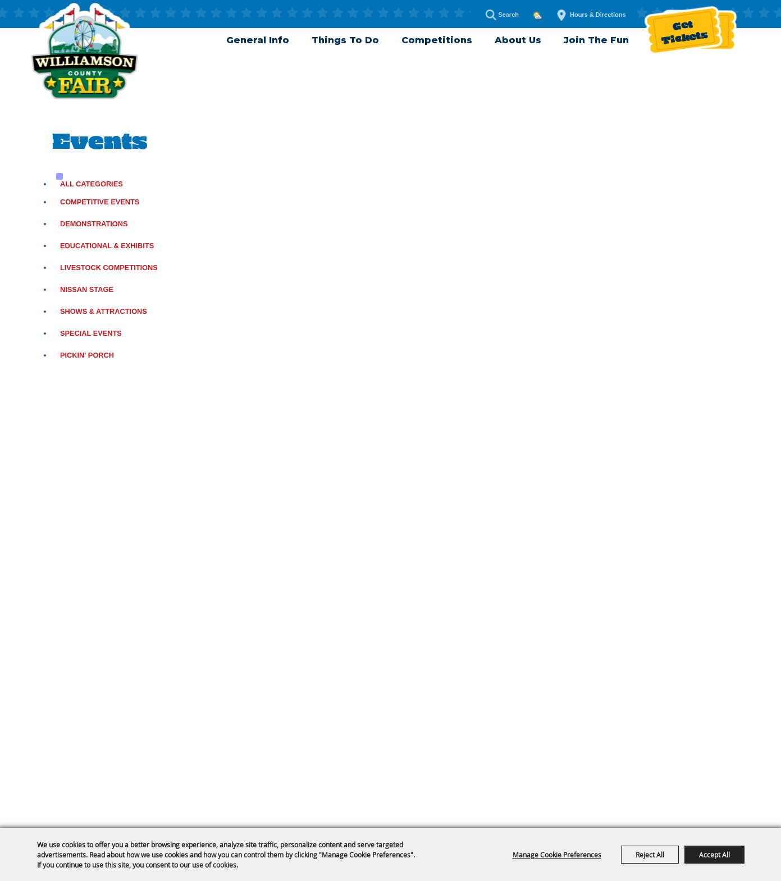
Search (490, 14)
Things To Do (345, 40)
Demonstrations (94, 224)
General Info (257, 40)
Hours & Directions (598, 14)
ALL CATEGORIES (91, 184)
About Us (518, 40)
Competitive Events (100, 202)
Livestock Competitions (109, 267)
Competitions (436, 40)
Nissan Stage (86, 289)
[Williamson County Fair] (84, 53)
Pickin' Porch (87, 355)
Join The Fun (596, 40)
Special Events (91, 333)
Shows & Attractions (103, 311)
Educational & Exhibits (107, 245)
